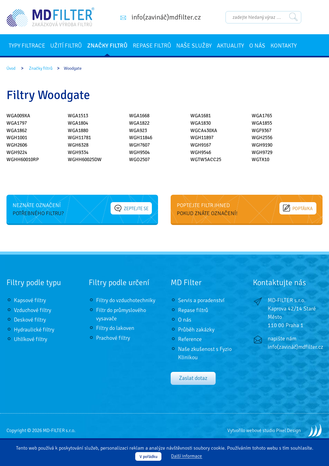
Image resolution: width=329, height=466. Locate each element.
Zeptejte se (131, 208)
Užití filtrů (66, 45)
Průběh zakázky (196, 329)
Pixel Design (288, 430)
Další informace (186, 456)
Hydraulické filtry (34, 329)
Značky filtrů (107, 45)
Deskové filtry (30, 319)
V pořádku (148, 456)
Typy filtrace (27, 45)
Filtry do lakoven (115, 328)
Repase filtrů (152, 45)
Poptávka (298, 208)
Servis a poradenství (201, 300)
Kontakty (283, 45)
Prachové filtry (113, 338)
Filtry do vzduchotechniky (125, 300)
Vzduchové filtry (32, 310)
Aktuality (230, 45)
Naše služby (194, 45)
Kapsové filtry (30, 300)
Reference (190, 339)
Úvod (10, 68)
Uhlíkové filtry (30, 339)
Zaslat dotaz (193, 378)
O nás (257, 45)
